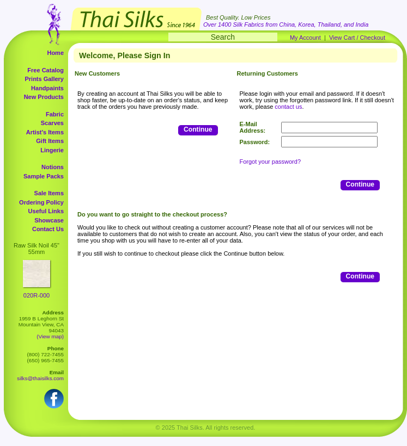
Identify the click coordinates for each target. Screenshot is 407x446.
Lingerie (52, 150)
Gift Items (50, 141)
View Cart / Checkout (357, 37)
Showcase (49, 220)
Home (55, 52)
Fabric (55, 114)
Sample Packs (43, 176)
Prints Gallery (44, 79)
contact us (288, 106)
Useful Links (46, 211)
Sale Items (49, 193)
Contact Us (48, 229)
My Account (305, 37)
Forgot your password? (270, 161)
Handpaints (47, 88)
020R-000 (36, 295)
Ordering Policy (41, 202)
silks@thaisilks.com (40, 378)
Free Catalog (45, 70)
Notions (52, 167)
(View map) (50, 336)
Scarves (52, 123)
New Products (44, 97)
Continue (198, 129)
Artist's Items (45, 132)
